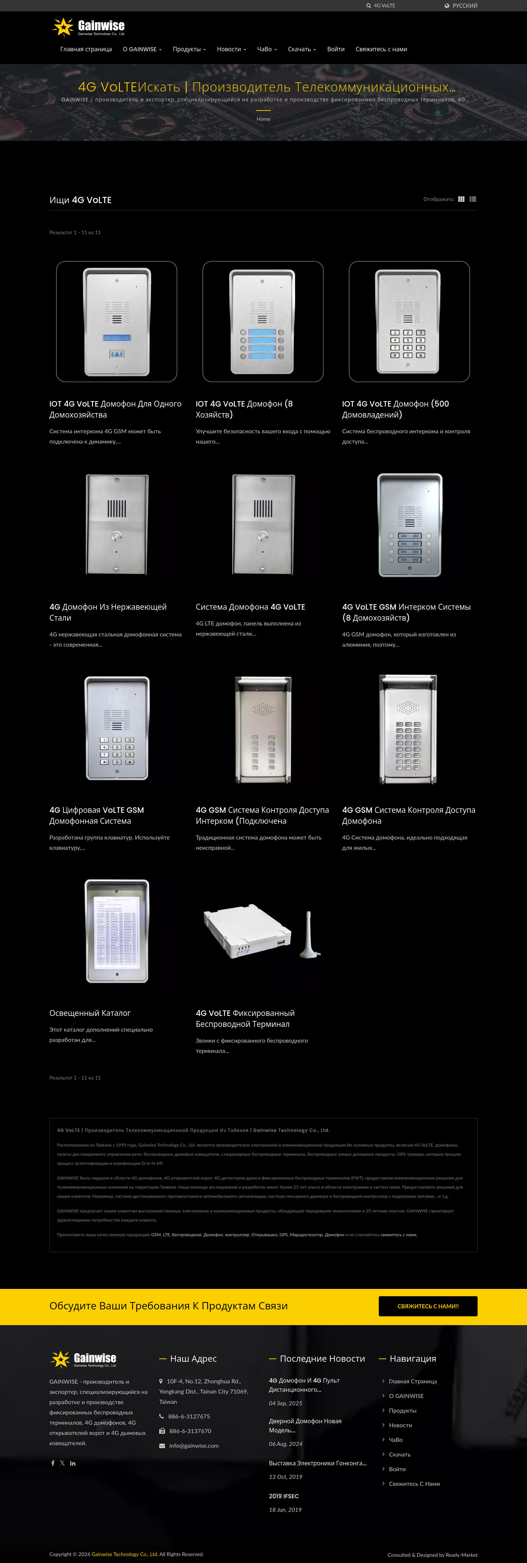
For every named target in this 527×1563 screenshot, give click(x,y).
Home (263, 119)
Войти (336, 49)
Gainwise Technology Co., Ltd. (124, 1552)
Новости (231, 49)
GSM (156, 1234)
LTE (166, 1234)
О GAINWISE (142, 49)
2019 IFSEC (284, 1495)
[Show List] (473, 198)
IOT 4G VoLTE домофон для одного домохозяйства (115, 409)
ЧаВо (267, 49)
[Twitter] (62, 1462)
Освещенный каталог (90, 1013)
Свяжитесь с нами (381, 49)
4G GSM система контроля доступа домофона (408, 815)
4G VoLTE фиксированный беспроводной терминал (245, 1018)
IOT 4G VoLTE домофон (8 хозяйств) (244, 409)
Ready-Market (462, 1553)
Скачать (302, 49)
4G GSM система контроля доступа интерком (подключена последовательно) (262, 821)
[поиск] (368, 5)
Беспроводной (186, 1234)
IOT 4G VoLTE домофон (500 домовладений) (395, 409)
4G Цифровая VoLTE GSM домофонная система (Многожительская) (96, 821)
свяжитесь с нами (398, 1234)
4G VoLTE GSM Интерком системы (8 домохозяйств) (406, 612)
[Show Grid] (461, 198)
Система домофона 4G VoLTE (250, 607)
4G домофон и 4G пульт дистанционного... (304, 1383)
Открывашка (264, 1234)
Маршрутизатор (306, 1234)
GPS (284, 1234)
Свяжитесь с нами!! (428, 1306)
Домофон (213, 1234)
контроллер (237, 1234)
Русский (465, 6)
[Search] (406, 5)
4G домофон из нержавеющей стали (108, 612)
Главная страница (86, 49)
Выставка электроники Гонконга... (318, 1462)
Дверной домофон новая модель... (305, 1424)
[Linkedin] (72, 1462)
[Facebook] (53, 1462)
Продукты (189, 49)
